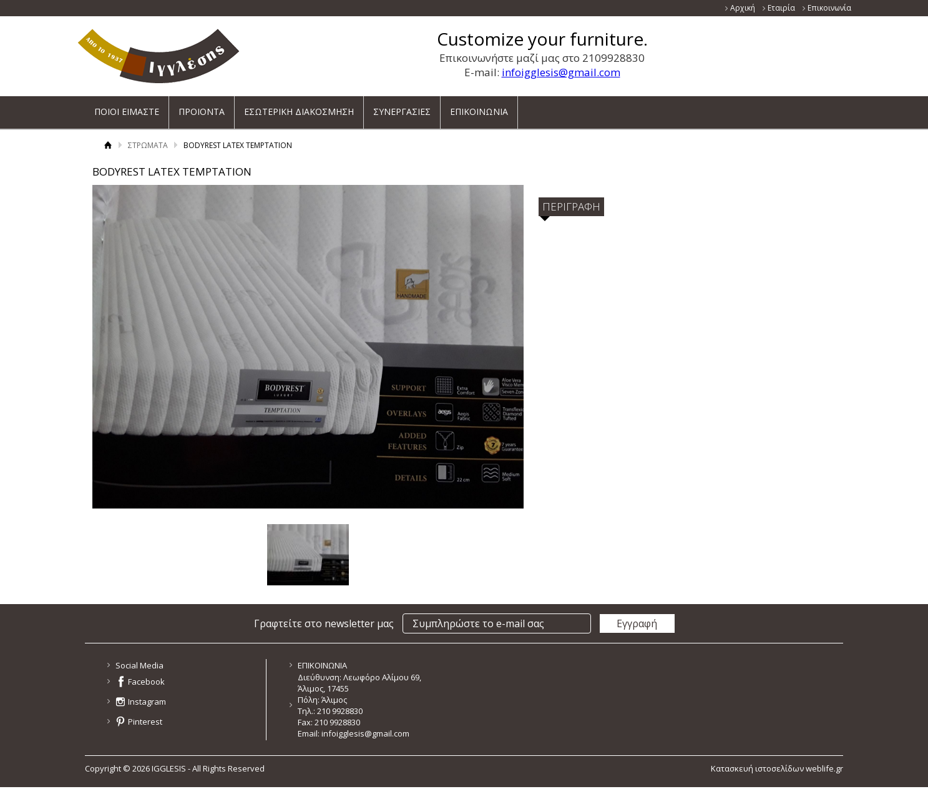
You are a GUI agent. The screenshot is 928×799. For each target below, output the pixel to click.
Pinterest (145, 721)
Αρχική (742, 7)
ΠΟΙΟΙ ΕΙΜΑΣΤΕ (126, 107)
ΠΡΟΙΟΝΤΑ (201, 107)
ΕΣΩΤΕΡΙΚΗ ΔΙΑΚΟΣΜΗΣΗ (299, 107)
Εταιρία (781, 7)
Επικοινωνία (829, 7)
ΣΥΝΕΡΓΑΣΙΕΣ (402, 107)
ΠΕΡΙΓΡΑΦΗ (571, 206)
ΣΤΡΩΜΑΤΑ (148, 145)
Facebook (146, 681)
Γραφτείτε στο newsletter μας (324, 623)
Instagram (147, 701)
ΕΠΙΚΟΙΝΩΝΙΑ (479, 107)
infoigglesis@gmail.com (561, 72)
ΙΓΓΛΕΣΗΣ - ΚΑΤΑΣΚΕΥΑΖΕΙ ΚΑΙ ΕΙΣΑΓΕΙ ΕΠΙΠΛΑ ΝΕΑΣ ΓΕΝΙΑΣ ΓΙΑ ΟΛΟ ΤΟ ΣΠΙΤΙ (158, 56)
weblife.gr (824, 768)
